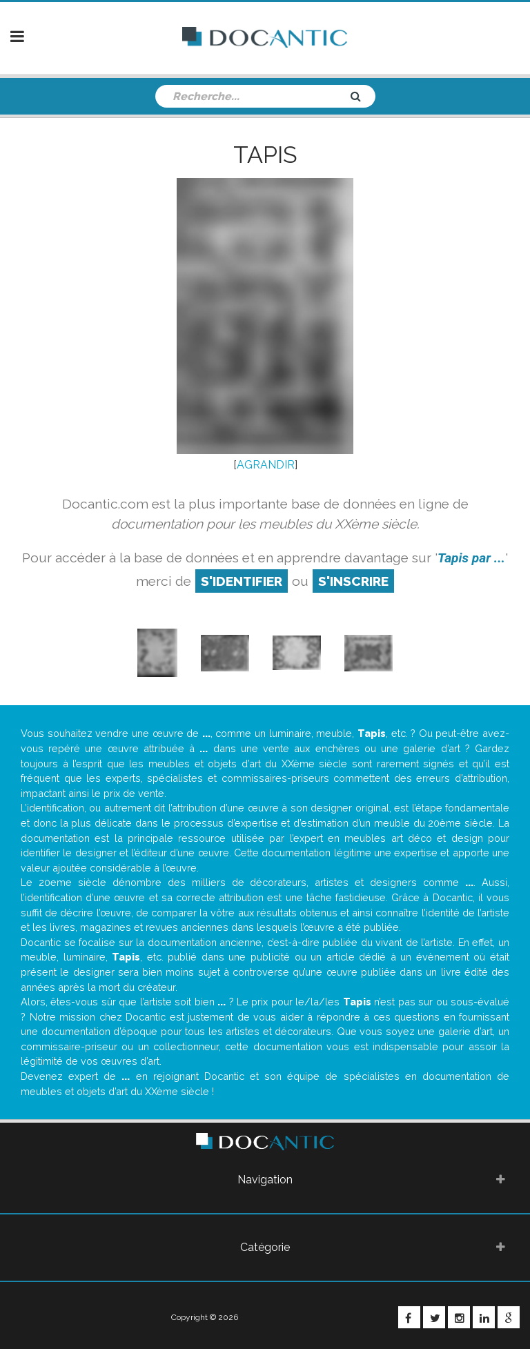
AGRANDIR (266, 464)
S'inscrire (353, 581)
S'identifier (241, 581)
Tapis (265, 154)
